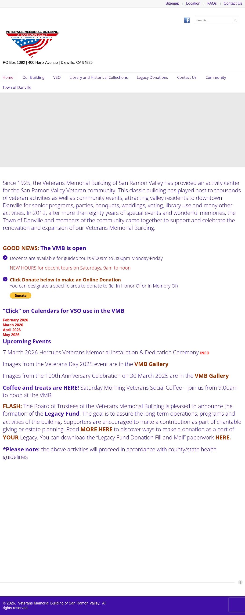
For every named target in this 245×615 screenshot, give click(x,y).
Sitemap (172, 3)
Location (193, 3)
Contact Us (233, 3)
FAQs (212, 3)
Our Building (34, 77)
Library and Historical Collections (100, 77)
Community (218, 77)
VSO (57, 77)
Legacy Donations (154, 77)
